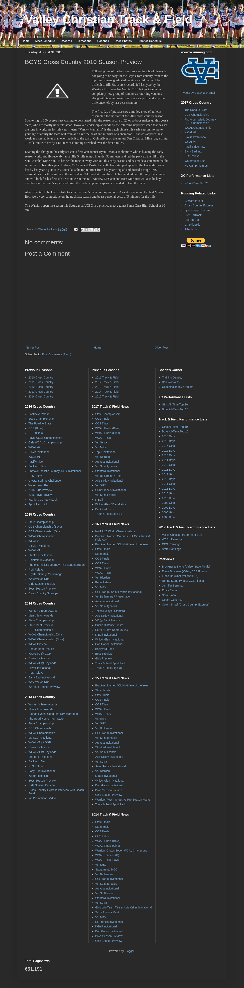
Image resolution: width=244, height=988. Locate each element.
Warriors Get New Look (42, 499)
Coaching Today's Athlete (177, 386)
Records (66, 41)
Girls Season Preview (41, 583)
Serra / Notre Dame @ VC (111, 629)
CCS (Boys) (35, 428)
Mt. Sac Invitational (40, 737)
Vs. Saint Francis (105, 494)
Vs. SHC (100, 485)
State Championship (41, 418)
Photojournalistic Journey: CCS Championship (201, 121)
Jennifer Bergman (173, 585)
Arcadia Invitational (107, 461)
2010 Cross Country (40, 377)
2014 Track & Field (107, 391)
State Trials (102, 553)
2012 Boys (168, 479)
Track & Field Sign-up (108, 513)
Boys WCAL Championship (45, 437)
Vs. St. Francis (104, 893)
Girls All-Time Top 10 (175, 426)
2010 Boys (168, 498)
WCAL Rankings (172, 539)
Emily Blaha (169, 590)
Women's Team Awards (42, 610)
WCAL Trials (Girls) (107, 855)
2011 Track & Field (107, 377)
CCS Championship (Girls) (44, 531)
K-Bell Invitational (106, 634)
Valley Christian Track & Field (109, 19)
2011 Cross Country (40, 382)
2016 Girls (168, 436)
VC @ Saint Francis (107, 620)
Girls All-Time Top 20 (175, 404)
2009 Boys (168, 507)
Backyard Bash (37, 466)
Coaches (103, 41)
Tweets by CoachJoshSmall (198, 92)
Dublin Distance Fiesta (109, 625)
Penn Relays (103, 582)
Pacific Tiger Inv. (195, 146)
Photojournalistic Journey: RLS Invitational (54, 471)
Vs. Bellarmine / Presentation (113, 596)
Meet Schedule (45, 41)
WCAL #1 (190, 141)
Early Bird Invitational (41, 677)
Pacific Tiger (36, 461)
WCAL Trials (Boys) (107, 860)
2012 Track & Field (107, 382)
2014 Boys (168, 460)
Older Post (161, 347)
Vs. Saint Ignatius (106, 466)
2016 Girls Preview (40, 490)
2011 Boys (168, 488)
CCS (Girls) (35, 433)
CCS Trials (102, 423)
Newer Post (33, 347)
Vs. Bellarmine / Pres (108, 475)
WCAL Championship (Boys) (46, 639)
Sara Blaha (169, 595)
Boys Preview (103, 653)
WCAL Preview (37, 644)
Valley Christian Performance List (182, 534)
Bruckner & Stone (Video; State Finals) (186, 566)
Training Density (172, 377)
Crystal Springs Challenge (44, 480)
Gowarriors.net (194, 200)
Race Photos (123, 41)
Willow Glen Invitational (109, 639)
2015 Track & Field (107, 396)
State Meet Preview (40, 625)
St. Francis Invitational (109, 921)
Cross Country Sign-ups (43, 593)
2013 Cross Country (40, 391)
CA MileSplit (192, 224)
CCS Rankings (171, 544)
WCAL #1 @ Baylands (42, 663)
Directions (84, 41)
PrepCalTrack (193, 215)
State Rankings (171, 549)
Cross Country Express (199, 205)
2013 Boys (168, 469)
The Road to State (196, 110)
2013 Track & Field (107, 386)
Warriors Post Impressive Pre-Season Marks (123, 799)
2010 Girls (168, 493)
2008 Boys (168, 517)
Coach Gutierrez (172, 599)
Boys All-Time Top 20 (175, 409)
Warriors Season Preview (44, 686)
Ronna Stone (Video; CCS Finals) (183, 580)
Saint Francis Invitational (110, 490)
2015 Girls (168, 445)
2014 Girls (168, 455)
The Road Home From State (46, 718)
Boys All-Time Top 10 (175, 431)
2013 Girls (168, 464)
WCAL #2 (190, 132)
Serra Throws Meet (107, 912)
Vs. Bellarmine (104, 728)
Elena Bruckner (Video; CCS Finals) (184, 571)
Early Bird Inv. (193, 151)
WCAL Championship (198, 127)
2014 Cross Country (40, 396)
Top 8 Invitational (105, 452)
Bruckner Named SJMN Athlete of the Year (121, 544)
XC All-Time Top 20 (196, 183)
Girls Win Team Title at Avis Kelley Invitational (123, 907)
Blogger (129, 951)
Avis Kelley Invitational (109, 480)
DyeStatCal (192, 219)
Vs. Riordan (102, 456)
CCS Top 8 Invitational (109, 733)
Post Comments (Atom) (56, 354)
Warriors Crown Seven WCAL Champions (121, 850)
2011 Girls (168, 483)
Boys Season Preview (42, 588)
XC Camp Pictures (196, 165)
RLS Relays (192, 156)
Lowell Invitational (39, 667)
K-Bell (99, 499)
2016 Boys (168, 441)
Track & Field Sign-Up (109, 667)
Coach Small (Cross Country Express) (185, 604)
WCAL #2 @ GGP (39, 653)
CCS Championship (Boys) (45, 526)
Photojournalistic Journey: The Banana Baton (56, 564)
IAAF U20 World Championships (115, 531)
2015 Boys (168, 450)
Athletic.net (191, 229)
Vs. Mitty (100, 447)
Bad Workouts (171, 382)
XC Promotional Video (42, 798)
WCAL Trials (103, 437)
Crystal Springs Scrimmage (45, 574)
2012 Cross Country (40, 386)
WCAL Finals (103, 568)
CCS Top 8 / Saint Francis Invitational (118, 592)
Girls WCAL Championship (45, 442)
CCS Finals (102, 418)
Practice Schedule (150, 41)
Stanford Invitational (40, 555)
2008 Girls (168, 512)
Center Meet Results (41, 648)
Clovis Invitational (195, 137)
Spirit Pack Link (38, 504)
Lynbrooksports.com (197, 210)
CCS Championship (197, 114)
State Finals (102, 549)
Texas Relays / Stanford (110, 611)
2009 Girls (168, 502)
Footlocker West (38, 414)
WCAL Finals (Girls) (107, 433)
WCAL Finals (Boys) (107, 428)
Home (26, 41)
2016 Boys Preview (40, 494)
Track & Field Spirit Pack (110, 663)
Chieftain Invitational (41, 560)
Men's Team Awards (40, 615)
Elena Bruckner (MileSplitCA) (180, 576)
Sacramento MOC (106, 869)
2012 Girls (168, 474)
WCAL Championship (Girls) (45, 634)
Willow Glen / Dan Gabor (110, 504)
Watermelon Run (195, 160)
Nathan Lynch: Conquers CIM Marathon (53, 713)
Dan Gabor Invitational (109, 644)
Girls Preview (103, 658)
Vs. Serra (101, 442)
